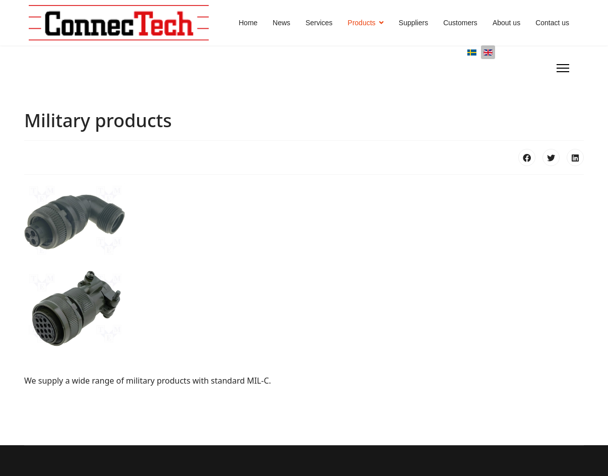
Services (319, 23)
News (281, 23)
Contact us (552, 23)
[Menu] (563, 68)
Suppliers (413, 23)
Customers (460, 23)
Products (362, 23)
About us (506, 23)
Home (248, 23)
